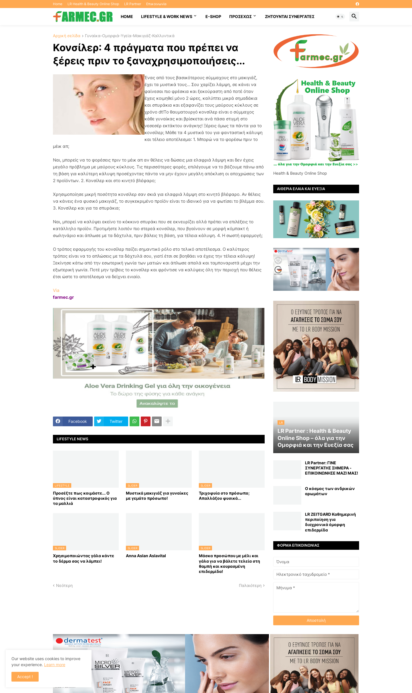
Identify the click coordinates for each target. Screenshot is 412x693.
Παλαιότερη (250, 585)
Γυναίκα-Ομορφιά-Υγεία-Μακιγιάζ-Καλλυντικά (130, 36)
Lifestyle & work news (166, 16)
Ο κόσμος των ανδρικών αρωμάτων (330, 491)
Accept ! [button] (25, 676)
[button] (340, 16)
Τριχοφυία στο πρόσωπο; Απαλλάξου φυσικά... (224, 496)
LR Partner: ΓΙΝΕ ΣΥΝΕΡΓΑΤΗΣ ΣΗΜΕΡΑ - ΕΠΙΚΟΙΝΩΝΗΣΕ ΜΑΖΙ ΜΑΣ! (331, 467)
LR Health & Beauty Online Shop (93, 4)
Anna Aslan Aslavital (146, 555)
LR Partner (132, 4)
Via (56, 290)
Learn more (54, 664)
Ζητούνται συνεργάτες (289, 16)
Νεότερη (64, 585)
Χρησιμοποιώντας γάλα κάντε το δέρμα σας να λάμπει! (83, 558)
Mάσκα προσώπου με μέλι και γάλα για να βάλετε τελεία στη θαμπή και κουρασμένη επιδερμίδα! (229, 563)
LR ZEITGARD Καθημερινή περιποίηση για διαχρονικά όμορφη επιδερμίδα (330, 522)
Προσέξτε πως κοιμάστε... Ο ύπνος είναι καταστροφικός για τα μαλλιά (85, 498)
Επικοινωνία (156, 4)
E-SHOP (213, 16)
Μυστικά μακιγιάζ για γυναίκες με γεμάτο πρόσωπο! (157, 496)
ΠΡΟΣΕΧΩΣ (240, 16)
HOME (127, 16)
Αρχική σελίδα (66, 36)
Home (57, 4)
